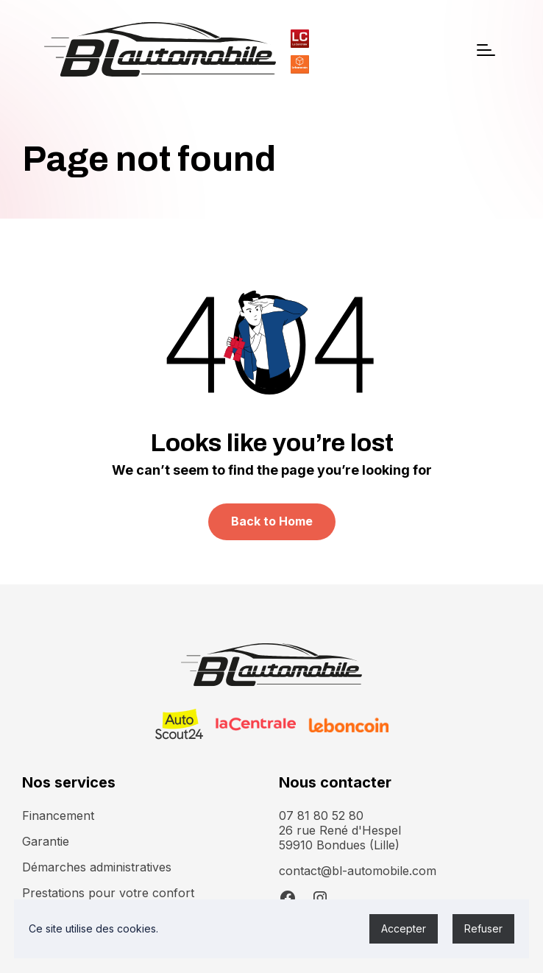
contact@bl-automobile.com (357, 870)
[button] (486, 50)
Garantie (45, 841)
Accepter (403, 928)
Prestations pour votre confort (108, 892)
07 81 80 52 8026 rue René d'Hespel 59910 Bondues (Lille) (340, 830)
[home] (160, 49)
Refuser (483, 928)
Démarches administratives (96, 867)
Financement (58, 815)
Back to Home (272, 521)
